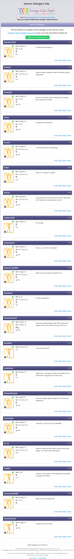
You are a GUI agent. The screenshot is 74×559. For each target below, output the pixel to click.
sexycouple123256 (11, 493)
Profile (56, 60)
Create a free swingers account (21, 33)
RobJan (7, 192)
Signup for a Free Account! (37, 37)
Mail (60, 60)
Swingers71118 (10, 42)
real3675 (7, 468)
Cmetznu (7, 67)
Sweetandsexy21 (10, 318)
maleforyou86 (9, 218)
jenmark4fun (9, 418)
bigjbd (6, 167)
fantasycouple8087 (11, 268)
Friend (69, 60)
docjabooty (8, 293)
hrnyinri (7, 142)
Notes (64, 60)
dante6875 (8, 343)
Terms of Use (32, 558)
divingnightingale (10, 393)
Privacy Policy (42, 558)
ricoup (6, 117)
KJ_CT (6, 443)
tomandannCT (9, 243)
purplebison (8, 368)
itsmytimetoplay (10, 518)
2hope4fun (8, 92)
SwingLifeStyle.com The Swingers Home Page (40, 17)
